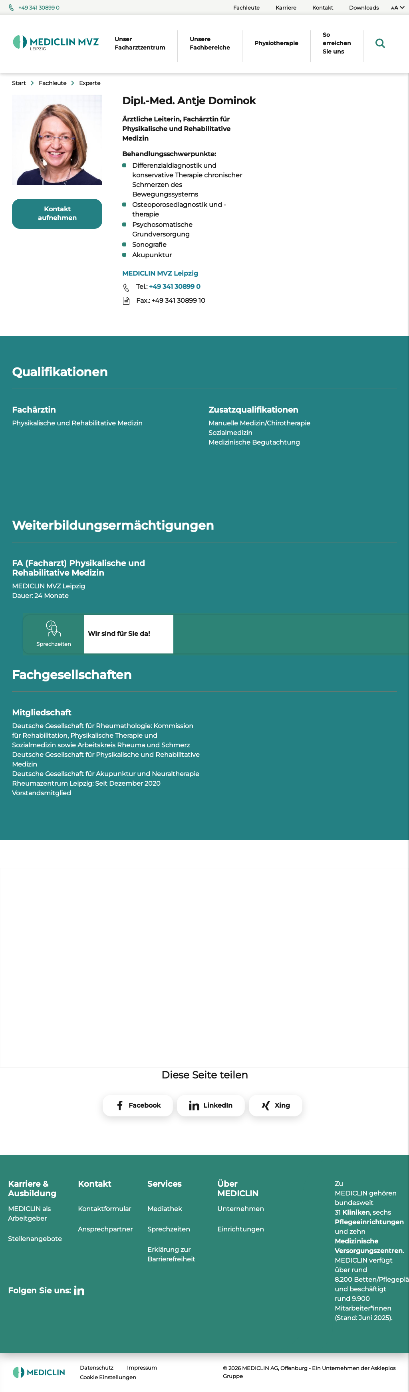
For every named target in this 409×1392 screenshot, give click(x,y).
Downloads (364, 7)
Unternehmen (240, 1209)
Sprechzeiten (168, 1229)
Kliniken (356, 1212)
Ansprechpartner (105, 1229)
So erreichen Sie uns (337, 43)
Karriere (286, 7)
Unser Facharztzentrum (140, 43)
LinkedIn (217, 1105)
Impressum (142, 1367)
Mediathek (164, 1209)
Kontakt (322, 7)
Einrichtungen (240, 1229)
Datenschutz (96, 1367)
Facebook (145, 1105)
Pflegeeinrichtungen (369, 1222)
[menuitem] (398, 7)
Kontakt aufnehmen (57, 213)
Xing (282, 1105)
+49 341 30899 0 (39, 7)
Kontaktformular (104, 1209)
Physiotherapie (276, 43)
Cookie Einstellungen (108, 1377)
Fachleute (246, 7)
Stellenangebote (35, 1239)
